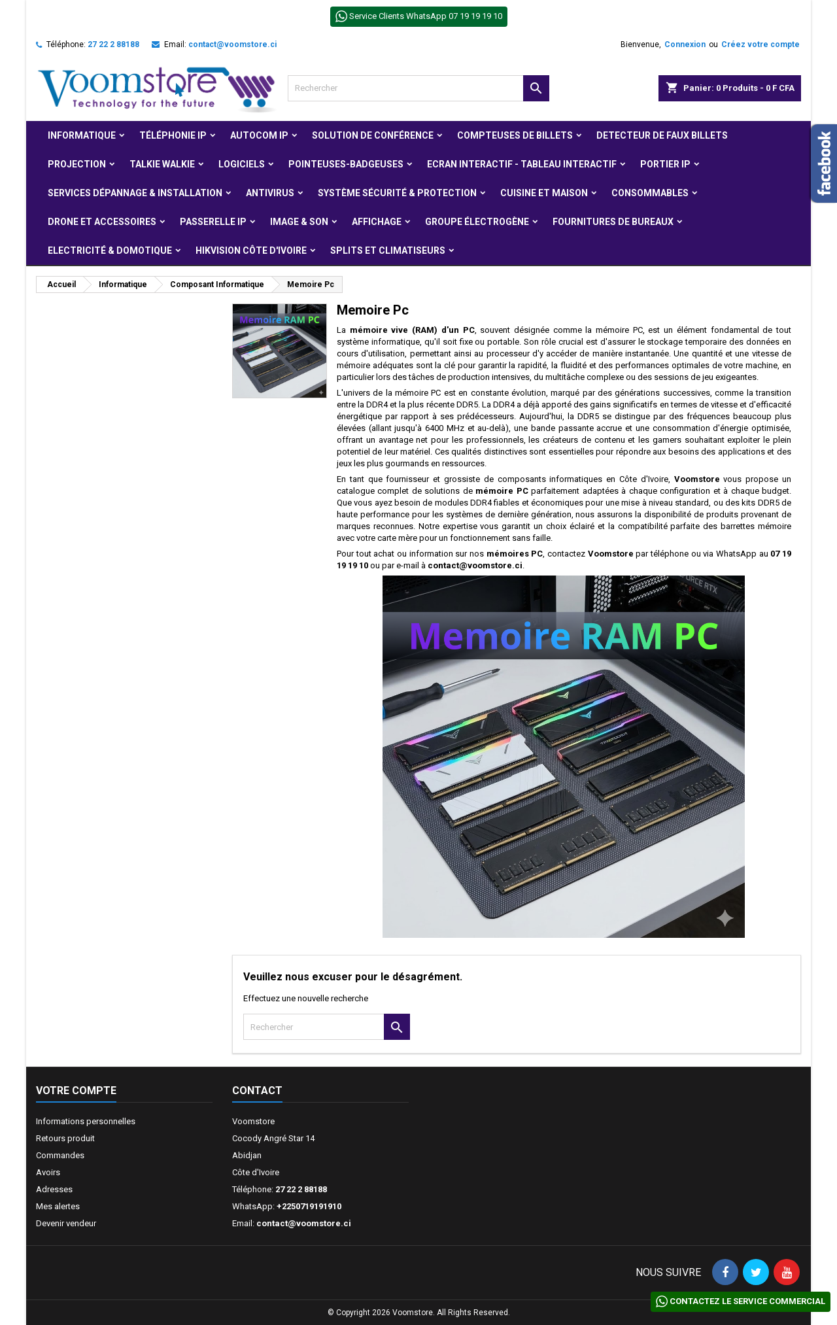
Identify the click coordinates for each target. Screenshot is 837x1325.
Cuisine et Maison (544, 193)
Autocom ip (259, 135)
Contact (257, 1090)
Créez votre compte (760, 44)
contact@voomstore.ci (232, 44)
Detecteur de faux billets (662, 135)
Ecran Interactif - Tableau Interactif (522, 164)
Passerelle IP (213, 221)
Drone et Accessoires (102, 221)
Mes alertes (58, 1206)
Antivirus (270, 193)
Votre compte (76, 1090)
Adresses (54, 1189)
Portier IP (665, 164)
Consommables (650, 193)
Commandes (60, 1155)
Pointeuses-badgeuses (345, 164)
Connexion (685, 44)
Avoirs (48, 1172)
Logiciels (241, 164)
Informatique (82, 135)
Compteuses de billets (515, 135)
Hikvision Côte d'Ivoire (251, 250)
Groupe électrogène (477, 221)
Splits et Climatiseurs (387, 250)
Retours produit (65, 1138)
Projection (77, 164)
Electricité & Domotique (110, 250)
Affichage (376, 221)
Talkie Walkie (162, 164)
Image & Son (299, 221)
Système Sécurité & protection (397, 193)
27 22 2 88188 (113, 44)
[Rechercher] (418, 88)
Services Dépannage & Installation (135, 193)
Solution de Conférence (373, 135)
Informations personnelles (85, 1121)
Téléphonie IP (173, 135)
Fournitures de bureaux (613, 221)
